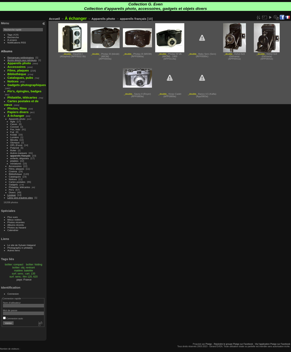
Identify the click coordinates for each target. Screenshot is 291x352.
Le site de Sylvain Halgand (21, 245)
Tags (10, 34)
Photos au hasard (16, 227)
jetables (14, 161)
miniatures (15, 163)
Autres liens (13, 250)
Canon (13, 124)
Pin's (11, 189)
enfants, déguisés (19, 158)
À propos (12, 40)
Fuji (12, 132)
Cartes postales (17, 182)
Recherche (13, 37)
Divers (12, 192)
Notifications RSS (16, 42)
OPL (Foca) (16, 145)
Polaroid (14, 147)
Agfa (12, 121)
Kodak (13, 134)
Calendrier (12, 230)
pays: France (24, 279)
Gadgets (13, 184)
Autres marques (18, 153)
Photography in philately (20, 247)
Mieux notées (14, 219)
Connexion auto (13, 318)
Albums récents (15, 225)
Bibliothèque (15, 174)
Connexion (13, 293)
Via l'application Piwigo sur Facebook (272, 344)
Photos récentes (16, 222)
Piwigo (209, 344)
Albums (6, 51)
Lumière (14, 137)
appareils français (20, 155)
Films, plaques (16, 168)
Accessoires (15, 166)
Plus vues (12, 217)
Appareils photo (17, 119)
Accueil (54, 18)
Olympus (15, 142)
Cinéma (13, 171)
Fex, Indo (15, 129)
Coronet (14, 126)
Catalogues (15, 176)
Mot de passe (10, 310)
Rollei (13, 150)
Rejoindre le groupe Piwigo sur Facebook (233, 344)
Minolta (14, 140)
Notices (13, 179)
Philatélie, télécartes (19, 187)
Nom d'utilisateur (12, 302)
